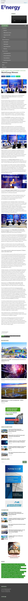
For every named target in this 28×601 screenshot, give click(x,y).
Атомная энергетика (7, 55)
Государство (7, 70)
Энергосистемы (22, 70)
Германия (23, 565)
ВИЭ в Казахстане (4, 565)
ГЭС (20, 565)
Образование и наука (7, 32)
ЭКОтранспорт (4, 62)
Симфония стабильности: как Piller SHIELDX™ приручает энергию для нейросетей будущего (17, 441)
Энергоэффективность (5, 571)
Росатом (13, 568)
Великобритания (16, 565)
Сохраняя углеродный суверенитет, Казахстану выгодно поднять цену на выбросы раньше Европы (17, 447)
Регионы (5, 30)
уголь (6, 577)
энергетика (21, 577)
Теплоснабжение (7, 57)
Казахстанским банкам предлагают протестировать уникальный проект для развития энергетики (15, 430)
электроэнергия (16, 577)
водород (24, 571)
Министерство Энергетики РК (6, 568)
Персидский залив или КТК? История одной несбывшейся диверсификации (16, 436)
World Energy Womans (6, 336)
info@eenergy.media (7, 588)
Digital (3, 64)
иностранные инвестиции (17, 574)
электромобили (10, 577)
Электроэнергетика (7, 53)
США (20, 568)
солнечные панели (22, 575)
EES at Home (4, 67)
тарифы (3, 577)
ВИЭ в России (10, 565)
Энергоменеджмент (5, 39)
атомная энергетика (13, 571)
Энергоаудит (6, 41)
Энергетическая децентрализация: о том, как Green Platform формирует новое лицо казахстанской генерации (16, 530)
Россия (17, 568)
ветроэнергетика (19, 571)
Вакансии (5, 48)
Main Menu (5, 25)
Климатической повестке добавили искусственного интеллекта (13, 379)
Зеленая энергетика (7, 60)
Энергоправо (6, 44)
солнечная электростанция (6, 575)
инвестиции (3, 574)
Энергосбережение (7, 46)
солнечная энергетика (14, 575)
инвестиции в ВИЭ (9, 574)
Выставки (2, 70)
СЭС (22, 568)
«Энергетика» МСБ (7, 34)
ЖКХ (4, 37)
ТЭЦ (25, 568)
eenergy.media (7, 590)
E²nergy (7, 74)
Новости (11, 70)
